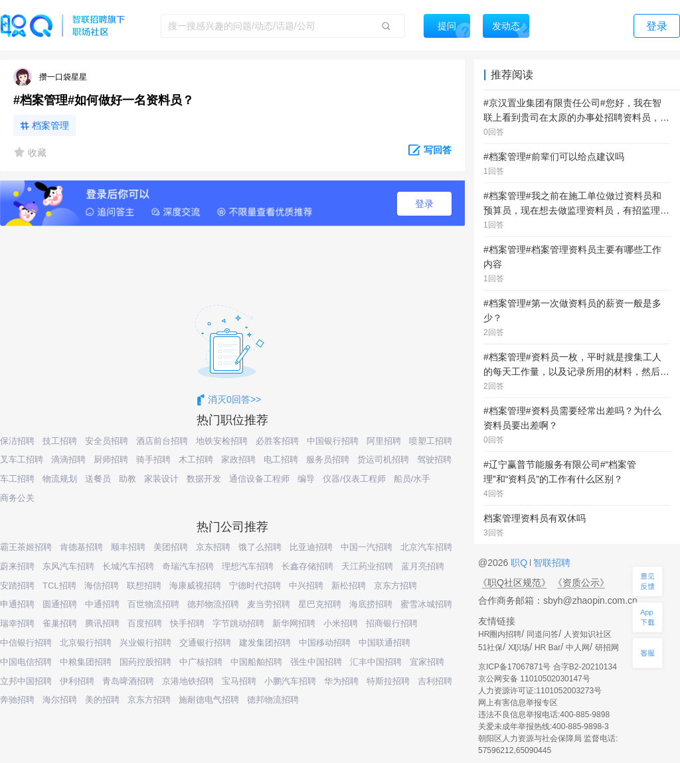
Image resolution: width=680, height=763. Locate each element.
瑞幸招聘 (17, 623)
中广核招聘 (200, 662)
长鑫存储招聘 (307, 566)
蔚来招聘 (17, 566)
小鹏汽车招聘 (290, 681)
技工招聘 (59, 441)
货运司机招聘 (383, 459)
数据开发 (204, 479)
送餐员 (98, 479)
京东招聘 (213, 547)
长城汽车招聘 (128, 566)
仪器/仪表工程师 (354, 479)
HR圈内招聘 (499, 634)
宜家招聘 (427, 662)
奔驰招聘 (17, 700)
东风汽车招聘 (68, 566)
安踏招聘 (17, 585)
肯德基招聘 (81, 547)
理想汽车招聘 (248, 566)
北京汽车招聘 (426, 547)
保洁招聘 (17, 441)
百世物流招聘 (153, 604)
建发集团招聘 (265, 643)
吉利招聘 (435, 681)
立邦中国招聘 (26, 681)
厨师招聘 (111, 459)
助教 (127, 479)
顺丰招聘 (128, 547)
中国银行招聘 (333, 441)
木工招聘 (196, 459)
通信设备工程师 (259, 479)
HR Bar (547, 647)
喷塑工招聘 (430, 441)
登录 (424, 203)
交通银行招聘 (205, 643)
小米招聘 (340, 623)
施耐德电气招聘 (209, 700)
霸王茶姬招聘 (26, 547)
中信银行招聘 (26, 643)
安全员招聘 (106, 441)
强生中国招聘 (316, 662)
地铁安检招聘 (222, 441)
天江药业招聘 (367, 566)
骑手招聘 (153, 459)
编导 (306, 479)
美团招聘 (170, 547)
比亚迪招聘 (311, 547)
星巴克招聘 (319, 604)
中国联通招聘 (384, 643)
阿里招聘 (384, 441)
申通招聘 (17, 604)
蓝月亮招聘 (422, 566)
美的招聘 (102, 700)
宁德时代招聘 (255, 585)
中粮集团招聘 (86, 662)
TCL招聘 (59, 585)
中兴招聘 (306, 585)
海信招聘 (101, 585)
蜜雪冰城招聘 (426, 604)
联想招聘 (144, 585)
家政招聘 (238, 459)
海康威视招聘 (195, 585)
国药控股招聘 (145, 662)
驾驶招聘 (434, 459)
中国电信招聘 (26, 662)
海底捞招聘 (370, 604)
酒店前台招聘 (162, 441)
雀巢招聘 (59, 623)
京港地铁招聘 (188, 681)
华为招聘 (341, 681)
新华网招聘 (293, 623)
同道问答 (542, 634)
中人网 (578, 647)
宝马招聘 (239, 681)
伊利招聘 (77, 681)
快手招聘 (187, 623)
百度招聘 (145, 623)
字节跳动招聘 (238, 623)
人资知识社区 (588, 634)
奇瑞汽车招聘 (188, 566)
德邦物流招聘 (213, 604)
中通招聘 (102, 604)
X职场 (518, 647)
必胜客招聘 (277, 441)
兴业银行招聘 (145, 643)
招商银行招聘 (392, 623)
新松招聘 (348, 585)
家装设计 (161, 479)
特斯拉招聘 (388, 681)
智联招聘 (550, 562)
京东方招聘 (395, 585)
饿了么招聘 (260, 547)
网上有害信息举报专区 (518, 702)
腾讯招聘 (102, 623)
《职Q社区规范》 (514, 582)
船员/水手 (412, 479)
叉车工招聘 (21, 459)
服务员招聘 (327, 459)
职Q (520, 562)
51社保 (490, 647)
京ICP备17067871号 (514, 666)
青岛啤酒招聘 (128, 681)
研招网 (607, 647)
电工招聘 (281, 459)
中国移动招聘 (325, 643)
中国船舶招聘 (256, 662)
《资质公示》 (581, 582)
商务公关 (17, 498)
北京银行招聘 (86, 643)
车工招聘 (17, 479)
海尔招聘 (59, 700)
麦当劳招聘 (268, 604)
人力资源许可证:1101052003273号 (540, 690)
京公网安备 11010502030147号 (534, 678)
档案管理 (50, 125)
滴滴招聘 (68, 459)
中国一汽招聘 (366, 547)
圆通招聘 (59, 604)
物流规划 (59, 479)
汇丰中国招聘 (376, 662)
